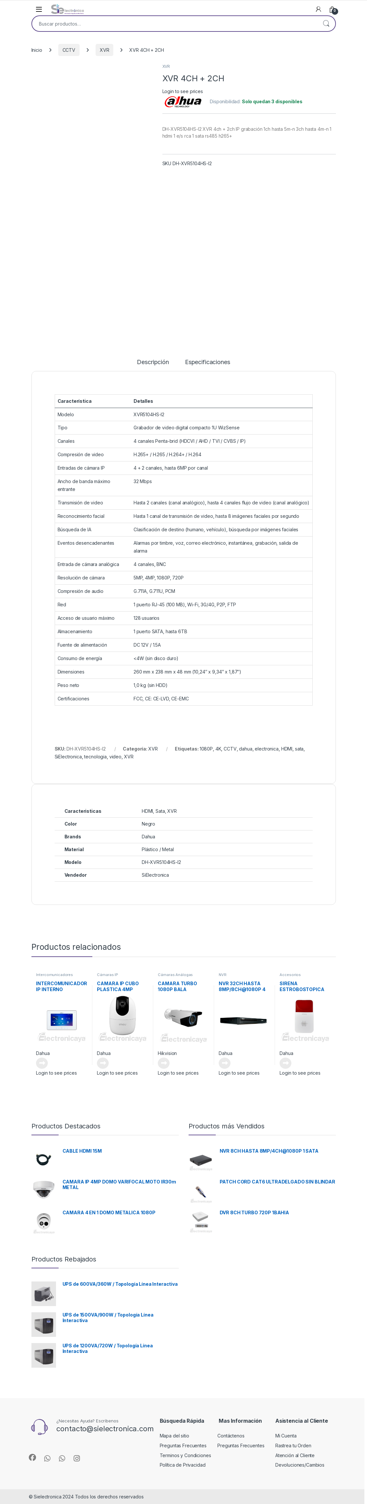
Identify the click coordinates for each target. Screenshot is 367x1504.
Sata (160, 811)
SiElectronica (68, 756)
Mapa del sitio (174, 1435)
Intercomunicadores (54, 974)
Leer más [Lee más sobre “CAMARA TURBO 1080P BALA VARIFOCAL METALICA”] (164, 1063)
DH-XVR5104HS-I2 (161, 862)
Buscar (326, 23)
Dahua (42, 1053)
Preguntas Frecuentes (183, 1445)
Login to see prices (182, 91)
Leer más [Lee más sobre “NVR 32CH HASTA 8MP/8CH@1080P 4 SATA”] (224, 1063)
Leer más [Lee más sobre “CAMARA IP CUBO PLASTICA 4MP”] (103, 1063)
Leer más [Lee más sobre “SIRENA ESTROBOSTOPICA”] (285, 1063)
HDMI (286, 749)
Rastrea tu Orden (293, 1445)
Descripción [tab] (153, 362)
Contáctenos (230, 1435)
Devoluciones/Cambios (299, 1465)
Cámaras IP (107, 974)
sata (299, 749)
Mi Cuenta (286, 1435)
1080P (206, 749)
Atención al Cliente (295, 1455)
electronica (266, 749)
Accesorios (290, 974)
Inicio (36, 50)
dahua (245, 749)
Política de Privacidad (183, 1465)
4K (218, 749)
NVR (223, 974)
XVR (104, 50)
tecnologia (95, 756)
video (115, 756)
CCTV (69, 50)
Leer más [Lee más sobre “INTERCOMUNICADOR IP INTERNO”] (42, 1063)
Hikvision (167, 1053)
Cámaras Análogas (175, 974)
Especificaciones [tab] (207, 362)
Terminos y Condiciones (185, 1455)
